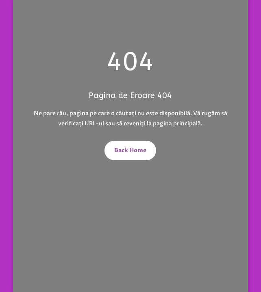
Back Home (130, 150)
